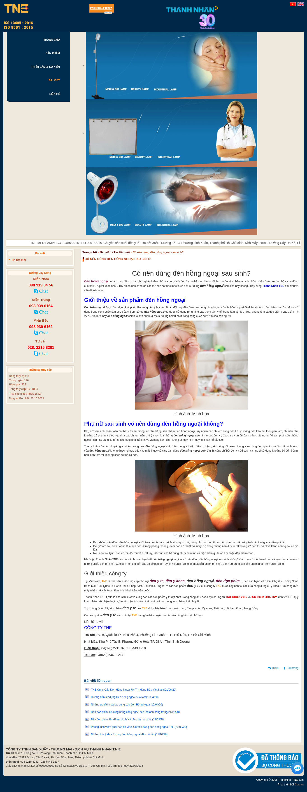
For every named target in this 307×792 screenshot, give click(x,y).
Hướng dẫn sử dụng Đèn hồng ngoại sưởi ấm (124, 697)
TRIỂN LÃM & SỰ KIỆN (45, 66)
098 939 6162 (41, 327)
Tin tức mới (122, 252)
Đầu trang (292, 668)
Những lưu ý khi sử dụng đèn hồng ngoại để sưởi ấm (129, 734)
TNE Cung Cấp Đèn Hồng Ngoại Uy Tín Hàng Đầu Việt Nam (133, 689)
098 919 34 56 (41, 285)
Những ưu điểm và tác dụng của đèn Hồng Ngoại (127, 704)
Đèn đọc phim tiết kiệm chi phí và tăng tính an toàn (128, 719)
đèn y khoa (175, 581)
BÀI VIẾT (54, 80)
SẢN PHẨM (53, 53)
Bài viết (105, 252)
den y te (156, 581)
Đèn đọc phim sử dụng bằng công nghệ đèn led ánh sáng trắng (135, 712)
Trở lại (275, 668)
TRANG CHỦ (52, 39)
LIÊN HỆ (54, 94)
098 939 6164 (41, 306)
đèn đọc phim (228, 581)
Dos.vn (299, 784)
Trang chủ (89, 252)
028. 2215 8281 (41, 347)
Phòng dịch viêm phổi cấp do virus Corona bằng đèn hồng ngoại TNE (139, 727)
